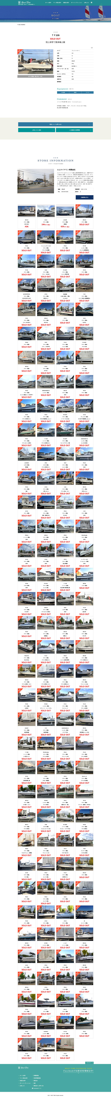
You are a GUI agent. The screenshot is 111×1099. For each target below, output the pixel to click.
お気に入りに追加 (36, 130)
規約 (35, 1083)
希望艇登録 (36, 1075)
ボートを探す (48, 2)
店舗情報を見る (84, 197)
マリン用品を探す (57, 2)
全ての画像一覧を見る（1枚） (35, 76)
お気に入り (86, 2)
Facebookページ (37, 1088)
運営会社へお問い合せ (39, 1085)
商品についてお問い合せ (55, 124)
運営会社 (36, 1080)
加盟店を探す (66, 2)
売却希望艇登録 (37, 1078)
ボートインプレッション (76, 2)
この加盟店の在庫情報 (74, 130)
